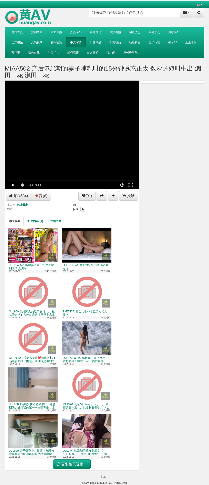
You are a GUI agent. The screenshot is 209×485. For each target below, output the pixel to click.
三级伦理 (154, 42)
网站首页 (17, 32)
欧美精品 (115, 42)
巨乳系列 (154, 32)
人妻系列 (76, 32)
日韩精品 (95, 42)
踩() (41, 196)
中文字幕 (76, 42)
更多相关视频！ (71, 464)
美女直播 (56, 32)
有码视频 (56, 42)
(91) (87, 196)
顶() (18, 196)
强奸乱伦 (95, 32)
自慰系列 (174, 32)
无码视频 (36, 42)
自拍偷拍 (115, 32)
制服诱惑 (134, 32)
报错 (128, 196)
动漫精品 (134, 42)
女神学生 (36, 32)
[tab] (15, 221)
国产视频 (17, 42)
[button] (199, 4)
